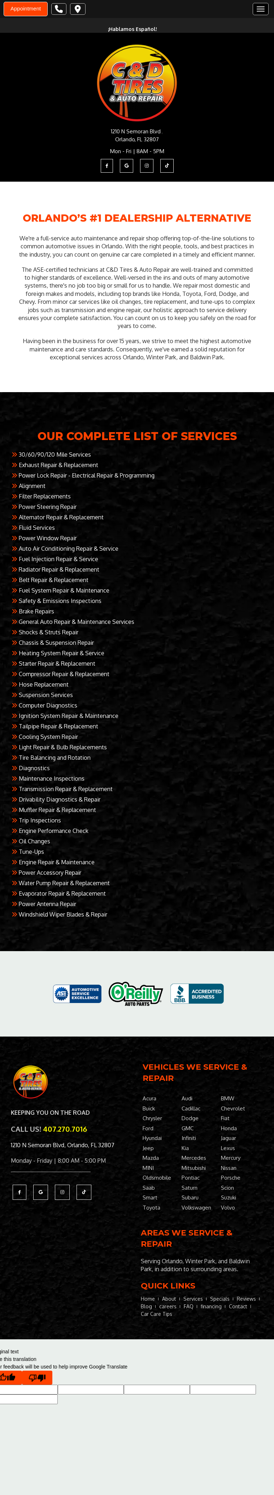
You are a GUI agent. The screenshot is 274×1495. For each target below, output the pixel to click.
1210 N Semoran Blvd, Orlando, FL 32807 (62, 1145)
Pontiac (191, 1177)
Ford (148, 1128)
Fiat (225, 1118)
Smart (150, 1197)
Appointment (25, 8)
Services (193, 1299)
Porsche (230, 1177)
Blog (146, 1306)
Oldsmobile (157, 1177)
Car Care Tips (156, 1314)
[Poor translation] (37, 1378)
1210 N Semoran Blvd (136, 131)
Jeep (148, 1148)
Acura (149, 1098)
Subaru (190, 1197)
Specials (220, 1299)
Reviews (246, 1299)
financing (211, 1306)
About (169, 1299)
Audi (187, 1098)
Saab (149, 1187)
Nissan (228, 1167)
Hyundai (152, 1138)
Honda (229, 1128)
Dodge (190, 1118)
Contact (238, 1306)
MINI (148, 1167)
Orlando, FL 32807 (137, 139)
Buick (149, 1108)
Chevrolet (233, 1108)
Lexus (228, 1148)
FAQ (188, 1306)
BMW (227, 1098)
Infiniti (189, 1138)
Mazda (151, 1157)
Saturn (189, 1187)
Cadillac (191, 1108)
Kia (185, 1148)
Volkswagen (196, 1207)
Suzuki (228, 1197)
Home (148, 1299)
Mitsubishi (194, 1167)
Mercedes (194, 1157)
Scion (227, 1187)
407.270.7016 (65, 1129)
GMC (187, 1128)
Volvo (228, 1207)
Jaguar (228, 1138)
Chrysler (152, 1118)
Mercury (230, 1157)
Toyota (151, 1207)
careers (168, 1306)
